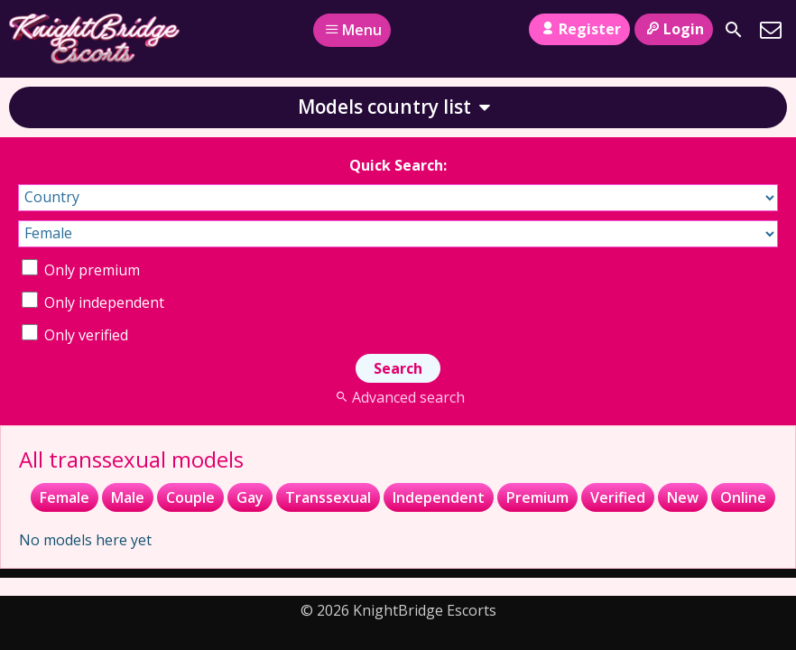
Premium (537, 497)
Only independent (93, 302)
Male (127, 497)
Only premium (81, 270)
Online (743, 497)
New (683, 497)
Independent (439, 497)
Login (673, 29)
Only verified (75, 335)
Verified (617, 497)
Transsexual (328, 497)
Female (64, 497)
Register (579, 29)
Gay (250, 497)
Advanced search (397, 397)
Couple (190, 497)
